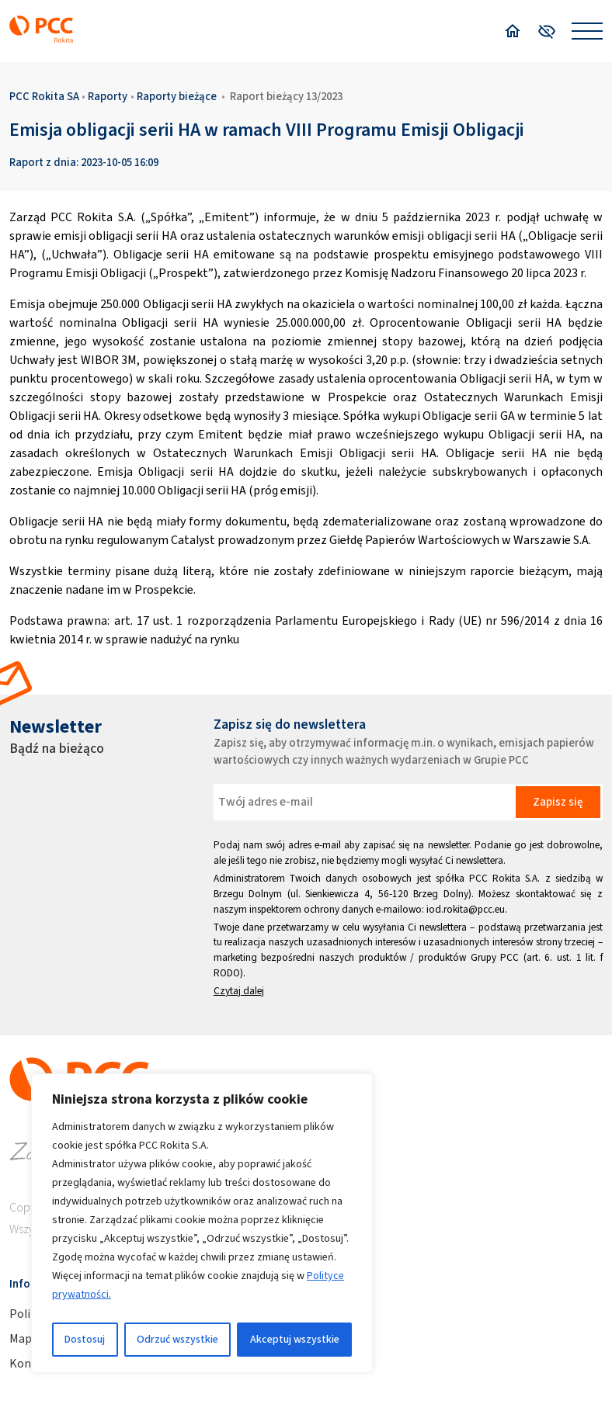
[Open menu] (587, 31)
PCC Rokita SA (44, 96)
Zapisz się (557, 801)
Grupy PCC (495, 957)
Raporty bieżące (177, 96)
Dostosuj (84, 1339)
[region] (202, 1223)
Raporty (107, 96)
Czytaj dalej (239, 990)
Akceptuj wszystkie (294, 1339)
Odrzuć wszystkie (177, 1339)
